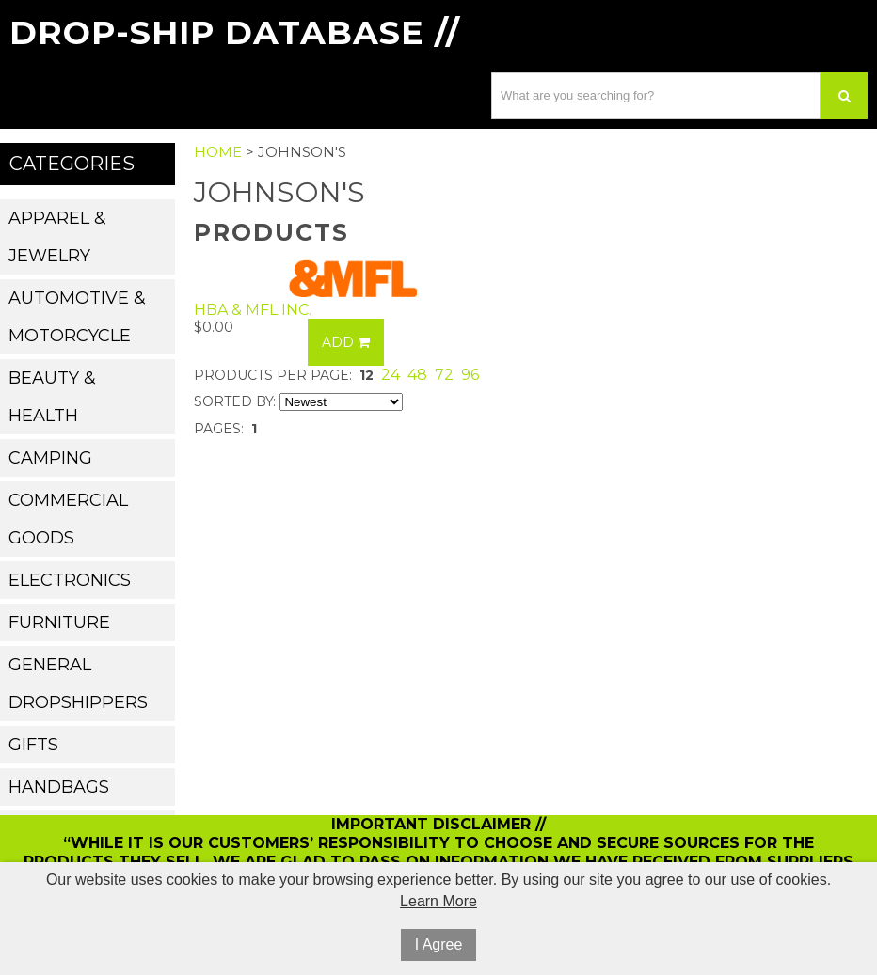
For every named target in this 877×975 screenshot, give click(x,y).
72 (444, 375)
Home (218, 152)
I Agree (439, 944)
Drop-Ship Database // (234, 32)
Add (346, 342)
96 (470, 375)
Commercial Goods (68, 519)
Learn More (438, 901)
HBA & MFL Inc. (252, 310)
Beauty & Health (52, 397)
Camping (50, 458)
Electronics (69, 580)
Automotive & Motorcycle (77, 317)
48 (417, 375)
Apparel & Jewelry (57, 237)
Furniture (59, 622)
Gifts (33, 744)
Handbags (58, 787)
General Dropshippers (78, 683)
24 (390, 375)
